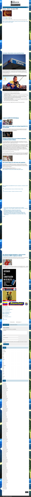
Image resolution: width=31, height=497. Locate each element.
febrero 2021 (4, 437)
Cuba (3, 360)
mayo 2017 (4, 475)
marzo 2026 (4, 385)
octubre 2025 (4, 389)
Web (3, 339)
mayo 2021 (4, 434)
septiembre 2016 (5, 482)
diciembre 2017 (4, 469)
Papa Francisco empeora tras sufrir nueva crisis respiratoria (14, 162)
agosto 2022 (4, 421)
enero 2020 (4, 448)
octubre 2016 (4, 481)
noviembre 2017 (4, 470)
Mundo (3, 368)
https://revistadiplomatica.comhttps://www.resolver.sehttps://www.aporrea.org (7, 313)
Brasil (3, 354)
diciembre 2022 (4, 418)
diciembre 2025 (4, 387)
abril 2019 (4, 455)
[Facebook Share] (3, 18)
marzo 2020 (4, 446)
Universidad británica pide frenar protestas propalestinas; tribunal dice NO (14, 212)
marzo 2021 (4, 436)
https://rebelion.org (5, 306)
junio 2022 (4, 423)
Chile (3, 356)
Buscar (27, 492)
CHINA (3, 357)
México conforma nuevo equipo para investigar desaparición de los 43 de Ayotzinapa (15, 126)
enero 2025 (4, 397)
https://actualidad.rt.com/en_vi (7, 316)
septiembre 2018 (5, 461)
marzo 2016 (4, 487)
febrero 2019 (4, 457)
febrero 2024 (4, 406)
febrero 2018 (4, 467)
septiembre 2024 (5, 400)
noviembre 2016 (4, 480)
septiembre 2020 (5, 441)
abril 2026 (4, 384)
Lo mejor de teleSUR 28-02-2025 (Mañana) (11, 118)
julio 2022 (4, 422)
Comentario (4, 330)
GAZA (3, 362)
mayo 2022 (4, 424)
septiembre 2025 (5, 390)
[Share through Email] (11, 18)
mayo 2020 (4, 444)
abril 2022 (4, 425)
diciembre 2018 (4, 459)
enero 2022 (4, 427)
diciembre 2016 (4, 479)
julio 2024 (4, 402)
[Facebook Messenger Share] (4, 18)
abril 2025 (4, 394)
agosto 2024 (4, 401)
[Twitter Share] (6, 18)
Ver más (4, 216)
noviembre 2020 (4, 439)
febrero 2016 (4, 488)
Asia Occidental (4, 351)
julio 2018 (4, 463)
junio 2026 (4, 382)
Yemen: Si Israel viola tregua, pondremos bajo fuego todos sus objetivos (14, 207)
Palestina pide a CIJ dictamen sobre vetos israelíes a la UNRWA (13, 211)
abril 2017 (4, 476)
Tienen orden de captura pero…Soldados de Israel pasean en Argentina (13, 191)
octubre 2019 (4, 450)
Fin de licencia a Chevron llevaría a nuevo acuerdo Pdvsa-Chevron (13, 53)
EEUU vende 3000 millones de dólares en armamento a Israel (12, 210)
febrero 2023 (4, 416)
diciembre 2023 (4, 408)
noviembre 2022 (4, 419)
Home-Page (5, 319)
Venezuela (4, 376)
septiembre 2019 (5, 451)
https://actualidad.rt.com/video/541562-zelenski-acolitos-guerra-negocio (13, 169)
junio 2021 (4, 433)
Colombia (3, 359)
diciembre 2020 (4, 438)
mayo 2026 (4, 383)
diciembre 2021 (4, 428)
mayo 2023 (4, 414)
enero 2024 (4, 407)
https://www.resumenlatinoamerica (7, 309)
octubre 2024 (4, 399)
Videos (3, 377)
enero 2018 (4, 468)
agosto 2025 (4, 391)
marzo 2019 (4, 456)
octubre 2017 (4, 471)
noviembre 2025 (4, 388)
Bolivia (3, 353)
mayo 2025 (4, 393)
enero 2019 (4, 458)
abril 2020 (4, 445)
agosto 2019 (4, 452)
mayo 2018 (4, 465)
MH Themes (11, 496)
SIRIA (3, 370)
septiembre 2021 (5, 431)
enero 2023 (4, 417)
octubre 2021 (4, 430)
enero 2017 (4, 478)
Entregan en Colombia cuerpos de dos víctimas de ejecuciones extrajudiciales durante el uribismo (14, 139)
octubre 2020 (4, 440)
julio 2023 (4, 412)
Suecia (3, 371)
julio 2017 (4, 473)
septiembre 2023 (5, 410)
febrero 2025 (4, 396)
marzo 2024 (4, 405)
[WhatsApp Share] (8, 18)
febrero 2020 (4, 447)
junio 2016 (4, 484)
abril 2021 (4, 435)
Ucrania (3, 373)
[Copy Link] (9, 18)
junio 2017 (4, 474)
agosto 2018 (4, 462)
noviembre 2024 (4, 398)
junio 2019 (4, 454)
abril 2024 (4, 404)
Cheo (6, 17)
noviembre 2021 (4, 429)
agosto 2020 (4, 442)
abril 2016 (4, 486)
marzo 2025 (4, 395)
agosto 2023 (4, 411)
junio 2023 (4, 413)
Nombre (4, 335)
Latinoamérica (4, 365)
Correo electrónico (5, 337)
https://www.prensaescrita (6, 310)
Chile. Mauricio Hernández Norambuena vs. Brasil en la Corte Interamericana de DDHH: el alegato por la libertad (14, 255)
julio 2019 (4, 453)
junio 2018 (4, 464)
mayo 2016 (4, 485)
